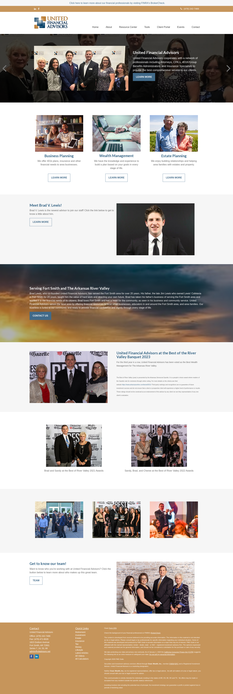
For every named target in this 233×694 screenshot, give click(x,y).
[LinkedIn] (35, 8)
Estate (78, 638)
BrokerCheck (155, 633)
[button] (107, 23)
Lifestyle (79, 650)
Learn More (144, 77)
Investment (80, 635)
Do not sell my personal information (162, 654)
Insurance (79, 641)
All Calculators (82, 659)
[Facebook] (38, 8)
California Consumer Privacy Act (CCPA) (179, 652)
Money (78, 647)
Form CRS (113, 628)
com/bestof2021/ (145, 384)
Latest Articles (81, 653)
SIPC (176, 664)
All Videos (80, 656)
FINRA (171, 664)
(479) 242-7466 (189, 8)
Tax (77, 644)
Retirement (80, 632)
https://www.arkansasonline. (131, 384)
